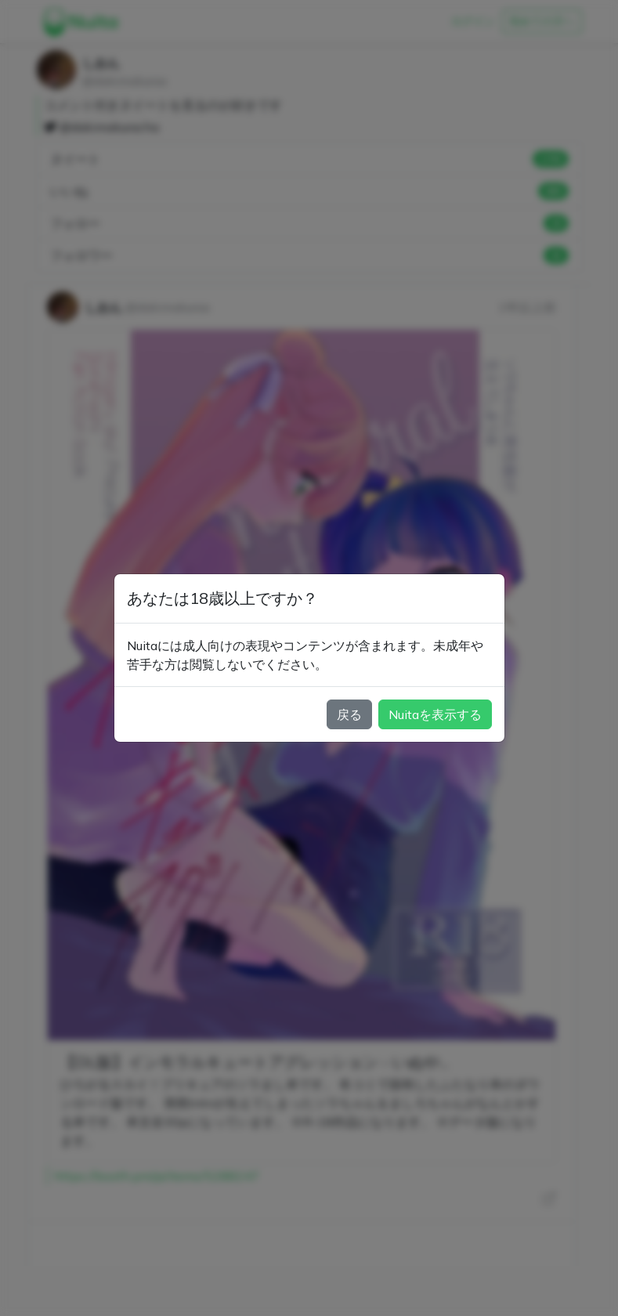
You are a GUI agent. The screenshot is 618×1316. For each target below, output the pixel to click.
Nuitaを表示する (435, 714)
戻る (349, 714)
